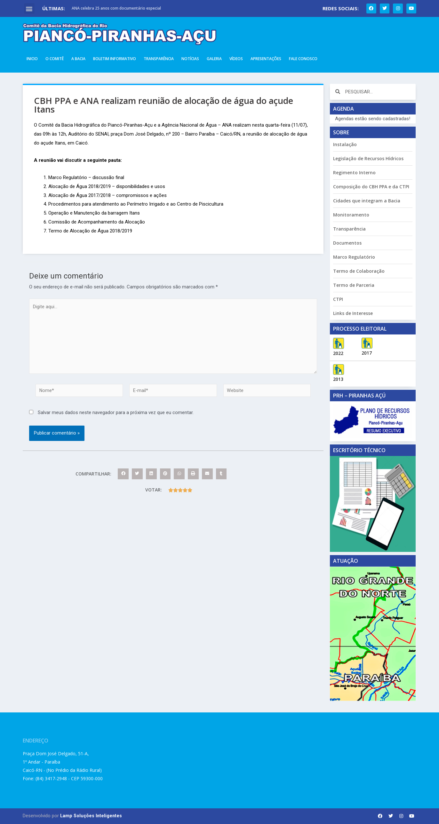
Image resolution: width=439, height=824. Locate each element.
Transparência (159, 58)
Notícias (190, 58)
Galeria (214, 58)
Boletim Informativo (114, 58)
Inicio (32, 58)
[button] (29, 8)
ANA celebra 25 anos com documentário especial (116, 8)
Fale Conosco (303, 58)
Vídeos (236, 58)
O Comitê (54, 58)
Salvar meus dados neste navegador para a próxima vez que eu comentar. (116, 417)
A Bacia (78, 58)
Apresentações (266, 58)
